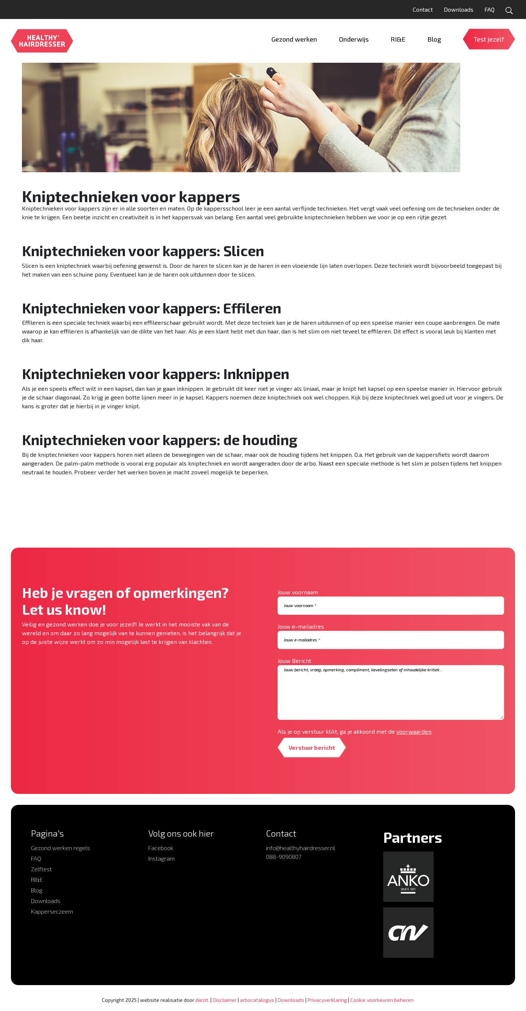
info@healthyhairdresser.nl (300, 847)
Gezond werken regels (60, 847)
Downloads (458, 9)
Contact (423, 9)
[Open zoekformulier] (509, 10)
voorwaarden (413, 731)
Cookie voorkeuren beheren (381, 1000)
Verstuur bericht (312, 747)
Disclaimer (225, 1000)
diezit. (202, 1000)
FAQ (489, 9)
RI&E (37, 879)
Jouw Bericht (294, 660)
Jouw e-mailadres (301, 626)
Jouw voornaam (298, 592)
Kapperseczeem (52, 911)
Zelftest (41, 868)
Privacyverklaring (327, 1000)
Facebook (161, 847)
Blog (36, 890)
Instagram (161, 858)
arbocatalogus (257, 1000)
